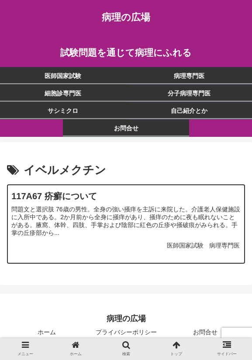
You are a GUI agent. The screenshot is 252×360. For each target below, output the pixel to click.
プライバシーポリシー (126, 332)
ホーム (47, 332)
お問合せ (205, 332)
